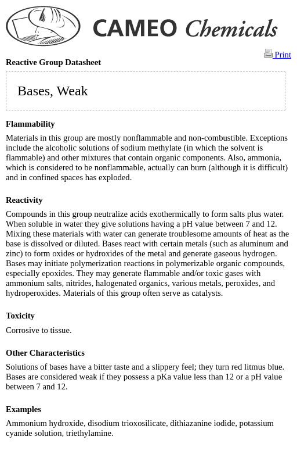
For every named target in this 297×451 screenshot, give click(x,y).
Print (277, 54)
